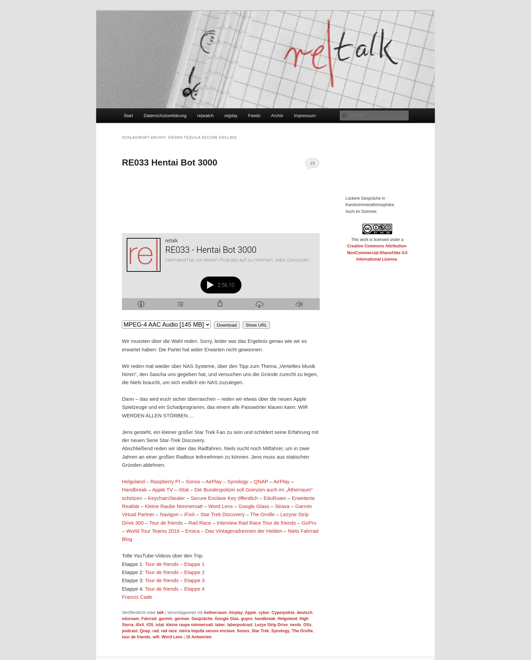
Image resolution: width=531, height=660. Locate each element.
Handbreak (134, 489)
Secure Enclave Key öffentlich (224, 498)
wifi (156, 637)
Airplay (236, 612)
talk (160, 612)
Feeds (254, 115)
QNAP (261, 481)
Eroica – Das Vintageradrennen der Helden (233, 531)
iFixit (189, 514)
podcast (129, 631)
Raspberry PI (165, 481)
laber (220, 624)
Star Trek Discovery (222, 514)
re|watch (205, 115)
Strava (282, 506)
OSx (307, 624)
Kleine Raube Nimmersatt (174, 506)
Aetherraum (215, 612)
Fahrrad (148, 618)
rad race (169, 631)
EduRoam (274, 498)
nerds (295, 624)
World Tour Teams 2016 (153, 531)
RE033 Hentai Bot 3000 (169, 162)
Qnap (145, 631)
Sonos (193, 481)
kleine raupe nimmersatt (189, 624)
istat (159, 624)
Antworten (199, 637)
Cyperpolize (283, 612)
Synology (237, 481)
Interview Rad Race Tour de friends (256, 523)
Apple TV (162, 489)
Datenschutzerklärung (165, 115)
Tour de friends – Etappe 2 (175, 572)
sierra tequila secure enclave (207, 631)
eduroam (130, 618)
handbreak (265, 618)
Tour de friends (166, 523)
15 (312, 163)
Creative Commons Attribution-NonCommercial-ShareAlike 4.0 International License (377, 253)
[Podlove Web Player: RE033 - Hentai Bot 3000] (221, 275)
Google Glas (227, 618)
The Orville (262, 514)
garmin (165, 618)
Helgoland (133, 481)
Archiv (277, 115)
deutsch (305, 612)
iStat (183, 489)
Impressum (305, 115)
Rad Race (200, 523)
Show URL (256, 325)
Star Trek (260, 631)
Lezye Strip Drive (271, 624)
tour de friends (136, 637)
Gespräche (201, 618)
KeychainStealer (166, 498)
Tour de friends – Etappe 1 (175, 564)
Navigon (169, 514)
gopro (247, 618)
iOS (149, 624)
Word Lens (220, 506)
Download (227, 325)
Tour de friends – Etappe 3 (175, 580)
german (181, 618)
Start (128, 115)
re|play (231, 115)
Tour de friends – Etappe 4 (175, 589)
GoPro (309, 523)
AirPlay (214, 481)
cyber (263, 612)
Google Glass (253, 506)
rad (155, 631)
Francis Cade (137, 597)
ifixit (140, 624)
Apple (250, 612)
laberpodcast (240, 624)
